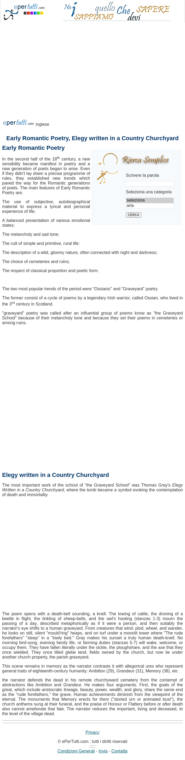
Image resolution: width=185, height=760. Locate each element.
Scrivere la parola (142, 175)
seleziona (150, 200)
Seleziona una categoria (149, 192)
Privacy (92, 732)
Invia (103, 751)
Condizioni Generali (76, 751)
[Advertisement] (92, 65)
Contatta (119, 751)
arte (150, 206)
